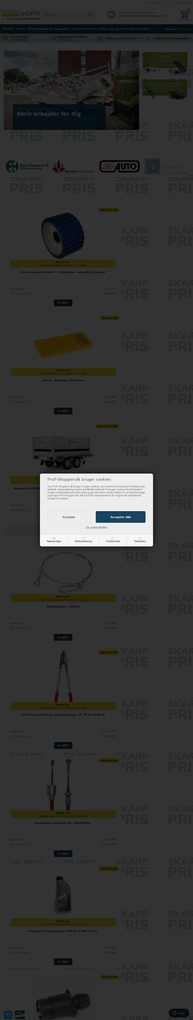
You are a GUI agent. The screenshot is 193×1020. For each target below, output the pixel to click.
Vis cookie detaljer (96, 527)
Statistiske (140, 541)
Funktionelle (113, 541)
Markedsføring (83, 541)
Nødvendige (54, 541)
